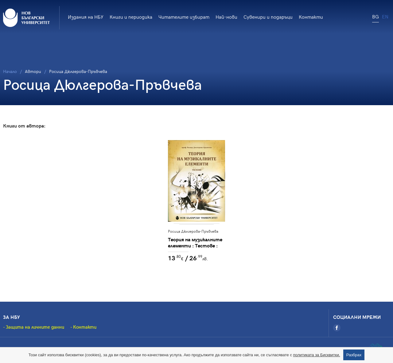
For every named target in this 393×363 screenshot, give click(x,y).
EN (385, 16)
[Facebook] (336, 327)
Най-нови (226, 16)
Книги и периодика (131, 16)
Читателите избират (183, 16)
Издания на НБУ (85, 16)
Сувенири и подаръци (268, 16)
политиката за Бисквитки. (316, 355)
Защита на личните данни (35, 327)
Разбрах (354, 355)
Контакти (311, 16)
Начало (10, 71)
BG (375, 16)
